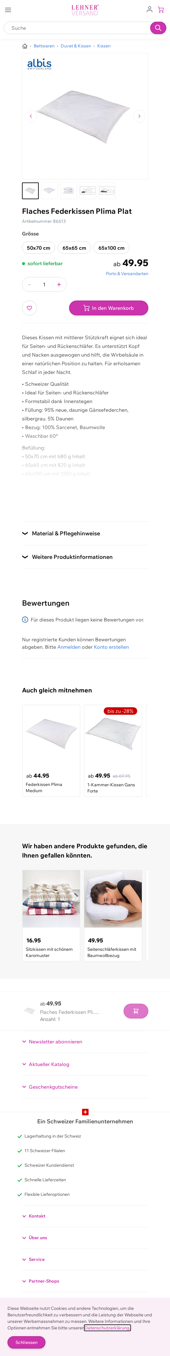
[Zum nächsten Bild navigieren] (139, 116)
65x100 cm (111, 248)
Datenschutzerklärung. (107, 1328)
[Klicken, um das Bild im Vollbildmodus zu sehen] (85, 116)
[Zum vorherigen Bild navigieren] (31, 116)
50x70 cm (38, 248)
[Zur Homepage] (25, 46)
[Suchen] (158, 28)
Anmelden (69, 647)
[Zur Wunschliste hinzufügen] (29, 308)
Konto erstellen (111, 647)
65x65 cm (74, 248)
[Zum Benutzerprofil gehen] (149, 8)
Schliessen (26, 1342)
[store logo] (85, 10)
